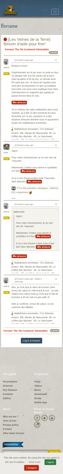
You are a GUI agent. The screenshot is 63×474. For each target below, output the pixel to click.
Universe (8, 385)
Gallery (7, 398)
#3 (56, 204)
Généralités (42, 49)
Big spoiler (19, 102)
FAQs (37, 381)
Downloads (40, 394)
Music (37, 390)
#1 (56, 60)
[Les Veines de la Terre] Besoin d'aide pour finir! (27, 41)
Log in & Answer (31, 340)
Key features (10, 390)
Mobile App (40, 402)
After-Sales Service (13, 433)
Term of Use (9, 420)
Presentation (10, 381)
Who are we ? (10, 416)
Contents (8, 394)
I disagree (31, 468)
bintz (6, 67)
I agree (50, 462)
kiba (6, 153)
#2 (56, 145)
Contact (7, 429)
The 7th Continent (25, 49)
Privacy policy (11, 425)
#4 (56, 279)
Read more (35, 462)
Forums (9, 49)
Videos (38, 385)
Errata (37, 398)
